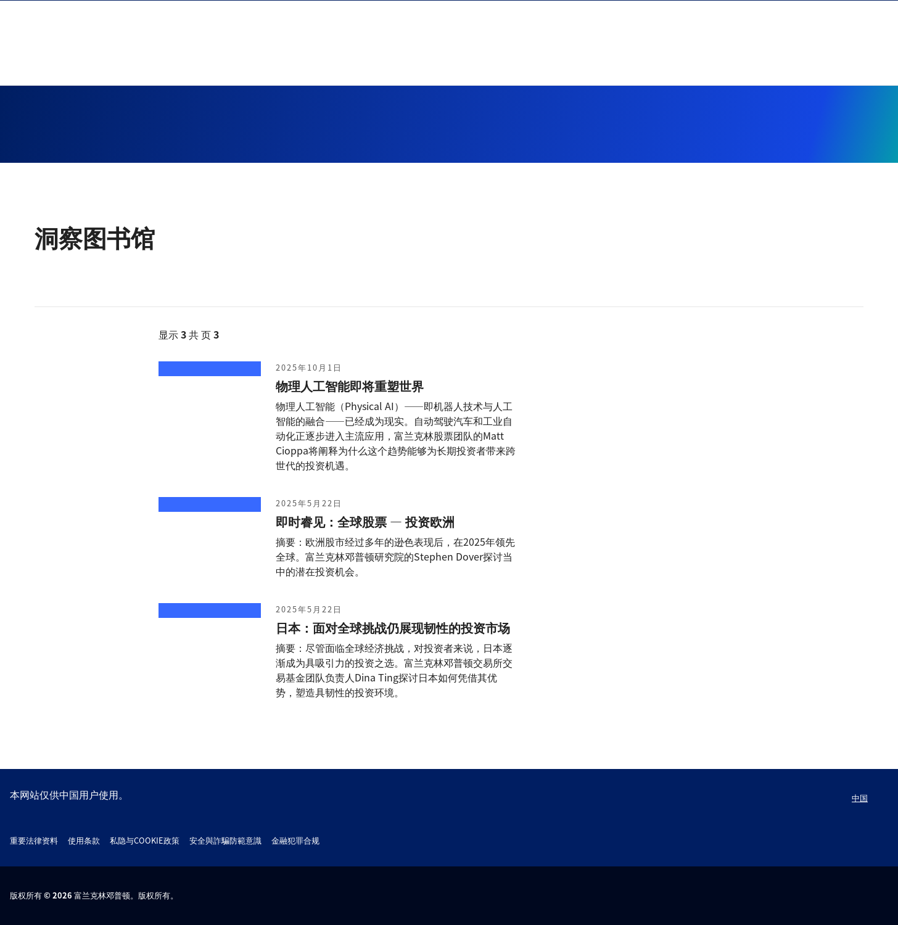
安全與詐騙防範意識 (225, 840)
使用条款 (84, 840)
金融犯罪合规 (295, 840)
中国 (860, 798)
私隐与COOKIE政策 (144, 840)
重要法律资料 (34, 840)
